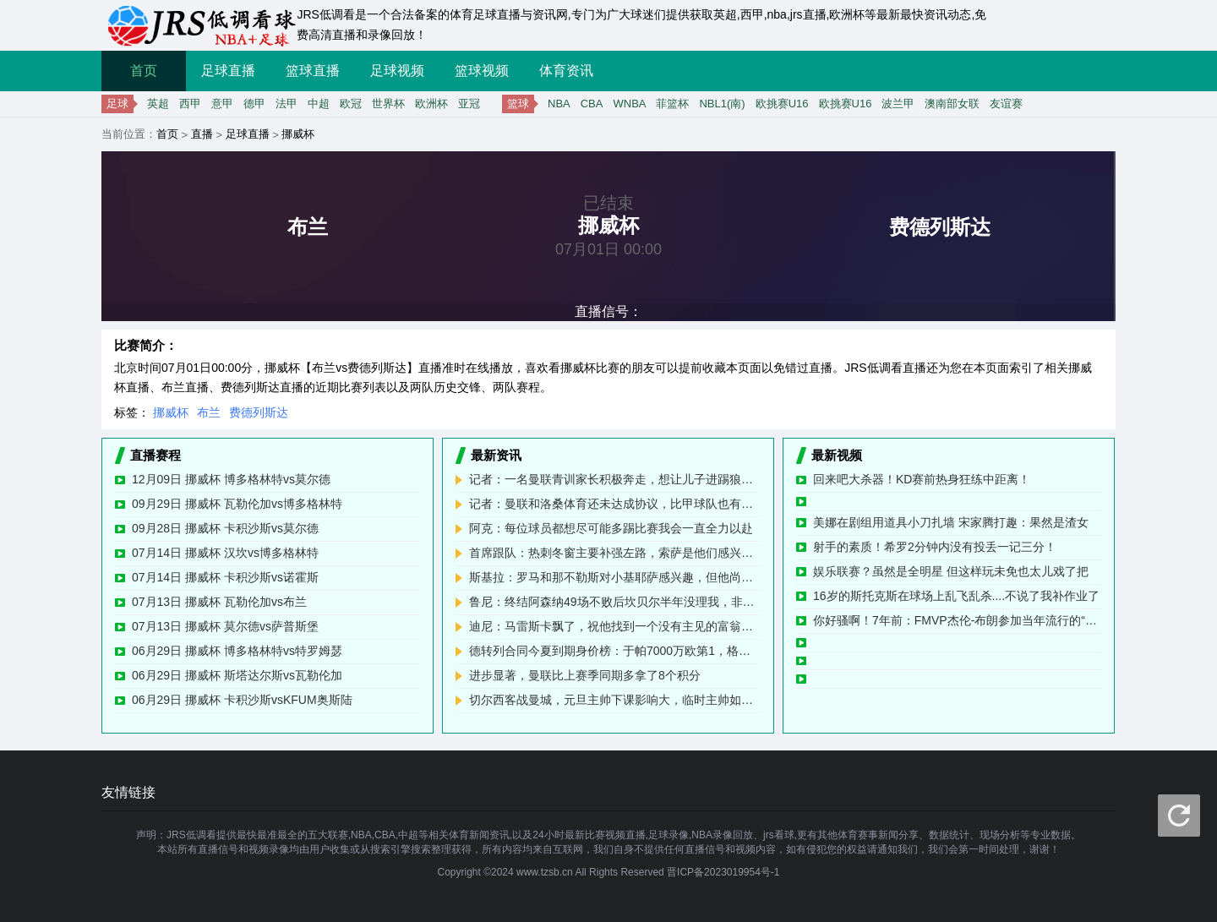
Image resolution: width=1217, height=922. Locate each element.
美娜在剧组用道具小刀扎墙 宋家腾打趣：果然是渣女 (951, 522)
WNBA (629, 103)
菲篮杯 (672, 103)
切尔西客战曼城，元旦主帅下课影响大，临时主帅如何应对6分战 (615, 700)
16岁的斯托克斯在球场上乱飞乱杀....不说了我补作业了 (956, 596)
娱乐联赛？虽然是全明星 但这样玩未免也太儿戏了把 (951, 571)
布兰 (209, 412)
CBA (592, 103)
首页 (143, 70)
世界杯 (388, 103)
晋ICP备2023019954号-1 (723, 872)
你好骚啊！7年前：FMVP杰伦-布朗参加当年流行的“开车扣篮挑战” (957, 620)
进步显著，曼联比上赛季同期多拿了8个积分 (585, 675)
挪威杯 (297, 134)
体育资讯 (566, 70)
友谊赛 (1006, 103)
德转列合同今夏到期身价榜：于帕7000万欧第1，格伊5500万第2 (615, 650)
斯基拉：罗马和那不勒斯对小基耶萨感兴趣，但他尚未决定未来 (615, 577)
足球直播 (228, 70)
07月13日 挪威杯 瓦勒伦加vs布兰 (219, 601)
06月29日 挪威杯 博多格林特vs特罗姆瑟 (237, 650)
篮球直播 (313, 70)
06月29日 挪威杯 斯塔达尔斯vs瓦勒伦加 (237, 675)
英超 (158, 103)
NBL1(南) (722, 103)
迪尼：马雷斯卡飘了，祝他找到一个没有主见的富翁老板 (615, 626)
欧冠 (351, 103)
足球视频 (397, 70)
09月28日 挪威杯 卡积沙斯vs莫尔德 (225, 528)
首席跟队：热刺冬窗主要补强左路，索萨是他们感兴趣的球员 (615, 552)
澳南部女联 (952, 103)
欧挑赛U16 (782, 103)
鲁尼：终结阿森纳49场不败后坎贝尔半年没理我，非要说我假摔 (615, 601)
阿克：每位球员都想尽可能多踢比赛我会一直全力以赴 (611, 528)
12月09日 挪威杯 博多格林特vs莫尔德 (231, 479)
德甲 (254, 103)
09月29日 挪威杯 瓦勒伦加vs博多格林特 (237, 503)
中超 (319, 103)
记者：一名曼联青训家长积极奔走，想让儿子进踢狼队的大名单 (615, 479)
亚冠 (469, 103)
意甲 (222, 103)
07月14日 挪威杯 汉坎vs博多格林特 (225, 552)
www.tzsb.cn (544, 872)
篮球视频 (482, 70)
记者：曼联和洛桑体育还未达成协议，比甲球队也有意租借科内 (615, 503)
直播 (202, 134)
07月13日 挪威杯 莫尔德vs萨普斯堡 (225, 626)
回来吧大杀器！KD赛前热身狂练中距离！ (921, 479)
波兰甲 (897, 103)
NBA (559, 103)
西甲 (190, 103)
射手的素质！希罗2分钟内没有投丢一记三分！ (934, 547)
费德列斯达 (258, 412)
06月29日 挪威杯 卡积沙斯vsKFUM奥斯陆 (242, 700)
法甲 (286, 103)
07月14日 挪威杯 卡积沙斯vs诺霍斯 (225, 577)
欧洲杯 (431, 103)
